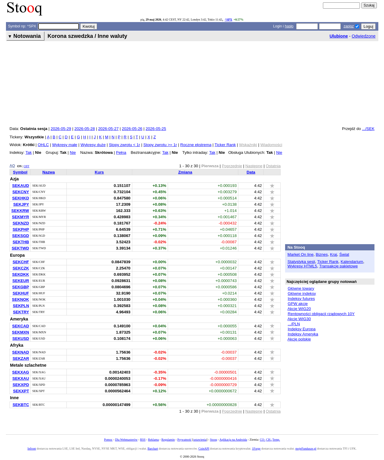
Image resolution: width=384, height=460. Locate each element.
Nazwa (48, 172)
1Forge (256, 448)
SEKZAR (21, 358)
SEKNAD (20, 352)
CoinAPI (203, 448)
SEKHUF (21, 293)
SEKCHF (21, 262)
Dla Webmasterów (126, 439)
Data (251, 172)
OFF (26, 166)
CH (268, 439)
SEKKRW (20, 210)
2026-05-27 (108, 128)
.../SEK (368, 128)
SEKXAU (20, 378)
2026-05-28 (84, 128)
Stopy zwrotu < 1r (124, 145)
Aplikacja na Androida (233, 439)
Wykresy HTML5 (302, 266)
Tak (29, 152)
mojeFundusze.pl (305, 448)
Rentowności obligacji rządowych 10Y (321, 314)
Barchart (152, 448)
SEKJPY (21, 204)
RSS (142, 439)
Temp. (276, 439)
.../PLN (294, 324)
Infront (31, 448)
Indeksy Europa (301, 329)
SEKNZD (21, 223)
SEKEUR (20, 280)
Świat (344, 254)
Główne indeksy (302, 293)
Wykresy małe (64, 145)
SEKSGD (20, 235)
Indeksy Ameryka (303, 334)
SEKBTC (21, 404)
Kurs (99, 172)
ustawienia (199, 439)
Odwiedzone (364, 36)
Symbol (20, 172)
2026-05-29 (61, 128)
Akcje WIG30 (299, 319)
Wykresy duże (92, 145)
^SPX (228, 19)
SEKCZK (21, 268)
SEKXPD (21, 384)
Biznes (322, 254)
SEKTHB (21, 242)
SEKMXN (20, 332)
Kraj (333, 254)
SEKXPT (21, 391)
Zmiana (185, 172)
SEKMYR (20, 217)
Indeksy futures (301, 298)
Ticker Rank (225, 145)
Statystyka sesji (301, 261)
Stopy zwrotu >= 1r (160, 145)
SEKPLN (21, 305)
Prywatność (184, 439)
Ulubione (338, 36)
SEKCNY (20, 192)
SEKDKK (20, 274)
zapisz (348, 26)
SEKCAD (20, 326)
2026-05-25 (156, 128)
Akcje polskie (299, 339)
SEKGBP (20, 287)
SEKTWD (20, 248)
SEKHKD (20, 198)
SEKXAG (20, 372)
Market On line (300, 254)
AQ (12, 166)
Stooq (213, 439)
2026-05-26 (132, 128)
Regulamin (168, 439)
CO (262, 439)
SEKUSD (20, 338)
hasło (289, 26)
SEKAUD (20, 185)
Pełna (121, 152)
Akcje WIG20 (299, 308)
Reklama (153, 439)
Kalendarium (352, 261)
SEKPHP (21, 229)
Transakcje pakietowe (338, 266)
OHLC (43, 145)
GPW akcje (298, 303)
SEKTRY (21, 312)
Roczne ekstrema (196, 145)
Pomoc (108, 439)
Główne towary (301, 288)
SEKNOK (20, 299)
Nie (73, 152)
